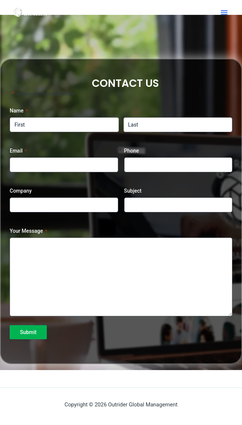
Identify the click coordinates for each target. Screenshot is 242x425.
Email (18, 151)
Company (21, 191)
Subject (133, 191)
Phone (131, 151)
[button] (224, 12)
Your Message (28, 231)
